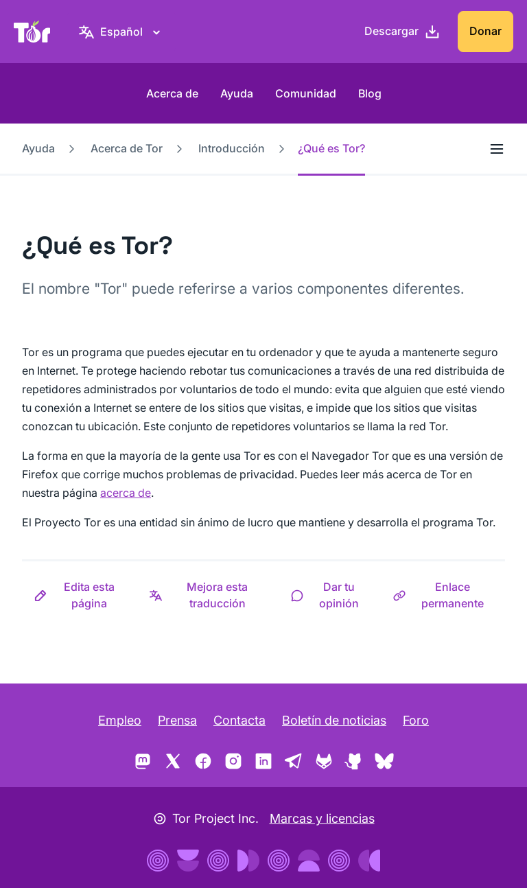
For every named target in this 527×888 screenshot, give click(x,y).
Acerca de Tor (127, 148)
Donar (485, 31)
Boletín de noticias (334, 720)
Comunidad (305, 93)
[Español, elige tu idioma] (121, 31)
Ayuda (236, 93)
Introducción (231, 148)
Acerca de (172, 93)
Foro (416, 720)
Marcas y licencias (322, 818)
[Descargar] (402, 31)
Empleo (119, 720)
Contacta (239, 720)
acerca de (125, 493)
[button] (79, 595)
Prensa (177, 720)
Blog (370, 93)
